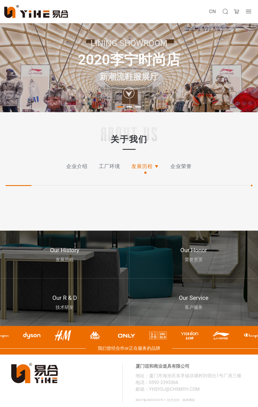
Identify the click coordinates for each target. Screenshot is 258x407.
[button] (120, 106)
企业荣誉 (181, 166)
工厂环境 (109, 166)
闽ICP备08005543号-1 (155, 399)
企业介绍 (77, 166)
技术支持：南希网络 (193, 399)
